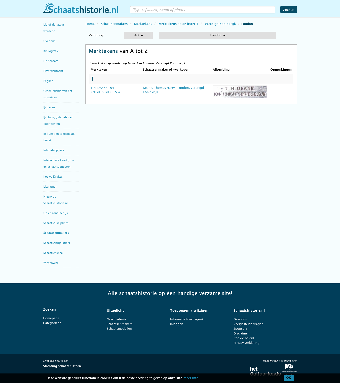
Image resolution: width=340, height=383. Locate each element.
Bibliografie (51, 51)
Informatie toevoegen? (186, 319)
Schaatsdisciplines (56, 223)
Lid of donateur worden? (53, 28)
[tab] (69, 310)
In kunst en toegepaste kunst (59, 137)
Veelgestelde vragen (248, 324)
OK (288, 377)
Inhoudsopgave (53, 150)
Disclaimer (241, 333)
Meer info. (191, 378)
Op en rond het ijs (55, 213)
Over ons (49, 41)
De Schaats (50, 61)
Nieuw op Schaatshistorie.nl (55, 200)
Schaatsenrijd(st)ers (56, 243)
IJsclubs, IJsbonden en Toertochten (58, 120)
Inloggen (176, 324)
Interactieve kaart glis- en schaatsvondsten (58, 163)
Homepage (51, 318)
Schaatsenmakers (56, 233)
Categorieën (52, 323)
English (48, 81)
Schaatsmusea (53, 253)
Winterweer (50, 263)
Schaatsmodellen (119, 328)
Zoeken (288, 9)
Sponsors (240, 328)
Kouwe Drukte (52, 176)
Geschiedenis (116, 319)
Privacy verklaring (247, 342)
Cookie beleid (244, 338)
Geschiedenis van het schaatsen (57, 94)
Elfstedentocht (53, 71)
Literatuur (50, 186)
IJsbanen (49, 107)
